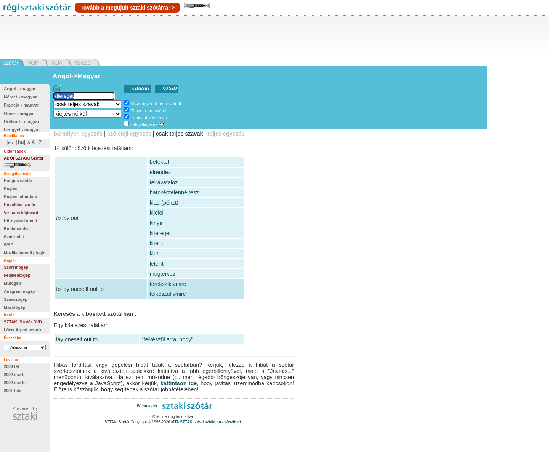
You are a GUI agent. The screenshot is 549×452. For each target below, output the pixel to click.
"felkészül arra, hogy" (167, 339)
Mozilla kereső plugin (24, 252)
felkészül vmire (168, 294)
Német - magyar (20, 97)
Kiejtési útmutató (20, 196)
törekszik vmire (168, 284)
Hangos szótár (18, 180)
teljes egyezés (225, 134)
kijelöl (157, 213)
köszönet (233, 422)
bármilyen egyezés (78, 134)
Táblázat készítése (148, 117)
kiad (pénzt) (164, 203)
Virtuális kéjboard (21, 212)
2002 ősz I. (14, 374)
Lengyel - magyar (22, 130)
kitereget (160, 233)
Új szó (170, 88)
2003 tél (11, 366)
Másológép (14, 307)
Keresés (141, 88)
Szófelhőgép (16, 267)
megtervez (162, 274)
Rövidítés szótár (19, 204)
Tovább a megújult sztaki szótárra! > (127, 8)
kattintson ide (179, 383)
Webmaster (147, 406)
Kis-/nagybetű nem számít (155, 104)
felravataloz (164, 182)
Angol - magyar (20, 88)
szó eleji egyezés (129, 134)
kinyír (156, 223)
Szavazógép (15, 299)
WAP (8, 244)
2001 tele (12, 390)
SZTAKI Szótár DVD (23, 322)
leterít (157, 264)
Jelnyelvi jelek (143, 124)
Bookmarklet (16, 228)
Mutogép (12, 283)
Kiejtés (10, 188)
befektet (159, 162)
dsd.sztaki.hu (209, 422)
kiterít (156, 243)
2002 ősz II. (15, 382)
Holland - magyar (21, 121)
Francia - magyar (21, 105)
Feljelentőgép (17, 275)
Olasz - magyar (19, 113)
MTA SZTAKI (182, 422)
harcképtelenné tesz (174, 192)
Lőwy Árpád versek (23, 330)
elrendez (160, 172)
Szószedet (14, 236)
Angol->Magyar (76, 76)
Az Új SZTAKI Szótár (23, 158)
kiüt (154, 253)
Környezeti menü (20, 220)
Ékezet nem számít (149, 110)
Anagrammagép (19, 291)
